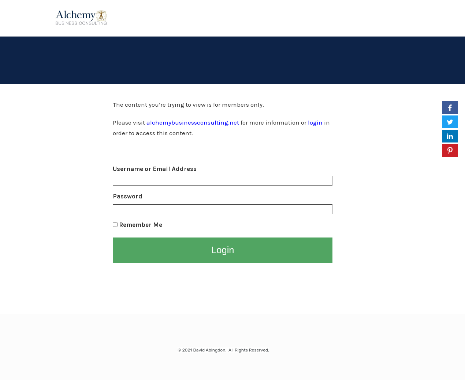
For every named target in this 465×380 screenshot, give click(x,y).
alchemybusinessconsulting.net (192, 122)
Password (127, 196)
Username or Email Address (155, 168)
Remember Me (137, 224)
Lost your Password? (141, 275)
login (315, 122)
